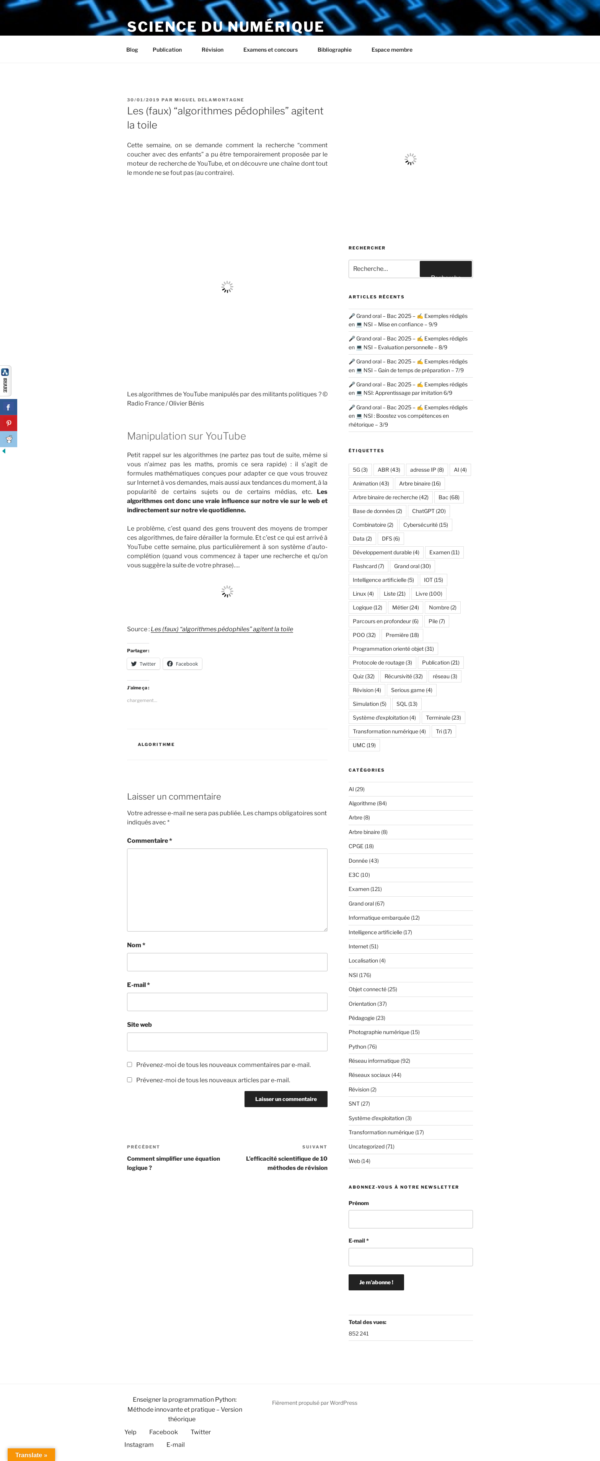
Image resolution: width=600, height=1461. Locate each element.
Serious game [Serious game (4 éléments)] (411, 690)
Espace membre (392, 49)
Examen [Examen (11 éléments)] (444, 552)
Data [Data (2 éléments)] (362, 538)
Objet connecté (367, 989)
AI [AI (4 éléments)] (460, 469)
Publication (171, 49)
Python (357, 1046)
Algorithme (156, 744)
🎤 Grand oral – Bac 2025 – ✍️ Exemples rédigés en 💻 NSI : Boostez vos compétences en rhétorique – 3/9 (408, 416)
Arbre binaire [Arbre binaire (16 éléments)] (420, 483)
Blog (132, 49)
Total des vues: (368, 1322)
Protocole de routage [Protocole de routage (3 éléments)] (382, 662)
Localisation (363, 960)
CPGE (356, 846)
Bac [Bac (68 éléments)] (449, 497)
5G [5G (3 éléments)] (360, 469)
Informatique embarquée (379, 917)
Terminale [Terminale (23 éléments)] (443, 717)
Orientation (362, 1003)
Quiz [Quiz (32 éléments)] (364, 676)
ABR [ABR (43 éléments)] (389, 469)
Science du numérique (226, 26)
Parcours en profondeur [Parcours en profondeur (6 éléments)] (386, 621)
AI (351, 789)
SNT (354, 1103)
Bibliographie (338, 49)
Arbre (355, 817)
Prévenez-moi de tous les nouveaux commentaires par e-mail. (223, 1064)
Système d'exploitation (376, 1118)
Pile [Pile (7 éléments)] (437, 621)
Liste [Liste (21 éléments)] (395, 593)
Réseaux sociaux (369, 1075)
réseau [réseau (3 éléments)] (445, 676)
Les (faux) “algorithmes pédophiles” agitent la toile (222, 629)
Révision (216, 49)
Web (354, 1161)
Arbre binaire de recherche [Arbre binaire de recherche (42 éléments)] (391, 497)
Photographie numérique (379, 1032)
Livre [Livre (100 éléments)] (429, 593)
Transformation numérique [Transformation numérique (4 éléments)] (389, 731)
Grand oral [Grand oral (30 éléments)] (412, 566)
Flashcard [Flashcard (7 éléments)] (368, 566)
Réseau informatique (374, 1060)
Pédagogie (362, 1018)
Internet (358, 946)
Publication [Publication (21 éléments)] (441, 662)
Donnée (358, 860)
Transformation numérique (381, 1132)
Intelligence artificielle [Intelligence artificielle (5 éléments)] (383, 580)
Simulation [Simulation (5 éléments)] (369, 703)
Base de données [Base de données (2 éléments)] (377, 511)
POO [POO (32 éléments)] (364, 635)
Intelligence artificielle (375, 932)
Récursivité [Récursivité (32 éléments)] (404, 676)
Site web (139, 1024)
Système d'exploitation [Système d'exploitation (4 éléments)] (384, 717)
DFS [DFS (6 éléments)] (391, 538)
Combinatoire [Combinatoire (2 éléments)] (373, 524)
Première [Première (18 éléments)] (402, 635)
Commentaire (149, 840)
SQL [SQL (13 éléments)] (406, 703)
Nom (136, 945)
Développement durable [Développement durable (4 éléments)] (386, 552)
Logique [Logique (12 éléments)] (367, 607)
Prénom (359, 1203)
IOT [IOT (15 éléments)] (433, 580)
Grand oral (361, 903)
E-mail (138, 985)
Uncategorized (367, 1146)
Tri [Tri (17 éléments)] (444, 731)
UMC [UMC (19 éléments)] (364, 745)
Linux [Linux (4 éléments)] (363, 593)
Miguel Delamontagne (209, 100)
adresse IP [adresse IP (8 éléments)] (427, 469)
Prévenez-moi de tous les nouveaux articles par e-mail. (213, 1080)
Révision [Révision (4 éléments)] (367, 690)
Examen (359, 889)
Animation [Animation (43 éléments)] (371, 483)
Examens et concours (274, 49)
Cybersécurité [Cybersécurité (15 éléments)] (425, 524)
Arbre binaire (364, 832)
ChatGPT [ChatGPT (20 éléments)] (429, 511)
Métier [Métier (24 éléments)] (405, 607)
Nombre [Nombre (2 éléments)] (443, 607)
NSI (353, 975)
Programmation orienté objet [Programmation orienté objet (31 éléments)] (393, 648)
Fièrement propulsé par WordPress (314, 1402)
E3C (354, 874)
